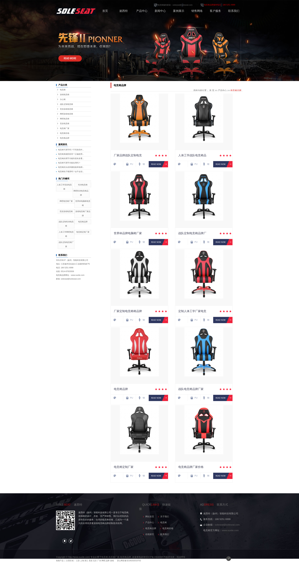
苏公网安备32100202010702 (129, 561)
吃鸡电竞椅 (83, 185)
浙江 (86, 561)
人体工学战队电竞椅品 (192, 155)
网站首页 (149, 516)
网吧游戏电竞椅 (66, 114)
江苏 (78, 561)
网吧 (103, 561)
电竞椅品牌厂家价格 (191, 467)
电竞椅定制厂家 (82, 232)
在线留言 (149, 534)
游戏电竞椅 (64, 94)
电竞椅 (63, 90)
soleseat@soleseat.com (227, 524)
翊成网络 (181, 557)
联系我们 (233, 10)
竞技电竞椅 (64, 123)
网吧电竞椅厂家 (66, 201)
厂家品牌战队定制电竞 (128, 155)
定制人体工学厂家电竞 (192, 311)
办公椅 (63, 99)
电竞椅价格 (64, 133)
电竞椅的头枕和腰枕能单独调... (71, 167)
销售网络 (197, 10)
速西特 (123, 10)
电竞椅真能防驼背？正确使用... (71, 154)
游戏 (112, 561)
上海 (82, 561)
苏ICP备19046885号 (156, 557)
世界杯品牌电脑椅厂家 (128, 233)
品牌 (107, 561)
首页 (105, 10)
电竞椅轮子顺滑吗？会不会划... (71, 171)
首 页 (211, 90)
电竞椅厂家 (64, 128)
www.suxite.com (230, 530)
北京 (95, 561)
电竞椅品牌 (64, 138)
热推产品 (60, 561)
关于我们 (164, 516)
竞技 (91, 561)
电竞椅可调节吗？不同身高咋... (71, 150)
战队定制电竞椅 (66, 104)
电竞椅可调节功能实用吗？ (69, 163)
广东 (99, 561)
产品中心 (141, 10)
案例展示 (178, 10)
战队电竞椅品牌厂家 (191, 389)
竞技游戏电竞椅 (66, 109)
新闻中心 (160, 10)
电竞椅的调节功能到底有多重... (71, 158)
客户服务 (215, 10)
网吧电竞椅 (64, 119)
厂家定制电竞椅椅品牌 (128, 311)
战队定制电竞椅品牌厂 (192, 233)
